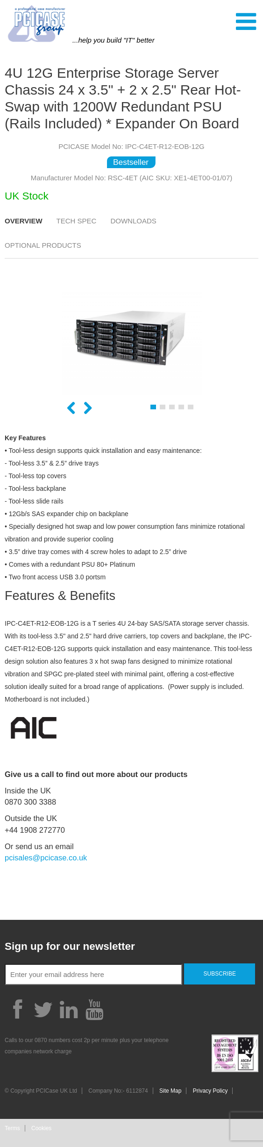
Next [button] (87, 408)
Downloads (133, 221)
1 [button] (153, 407)
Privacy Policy (210, 1091)
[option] (132, 343)
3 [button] (172, 407)
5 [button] (190, 407)
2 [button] (162, 407)
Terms (12, 1128)
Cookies (41, 1128)
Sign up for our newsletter (70, 946)
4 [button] (181, 407)
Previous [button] (71, 408)
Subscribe (220, 973)
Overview (24, 221)
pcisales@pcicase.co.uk (46, 857)
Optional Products (43, 245)
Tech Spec (77, 221)
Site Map (170, 1091)
